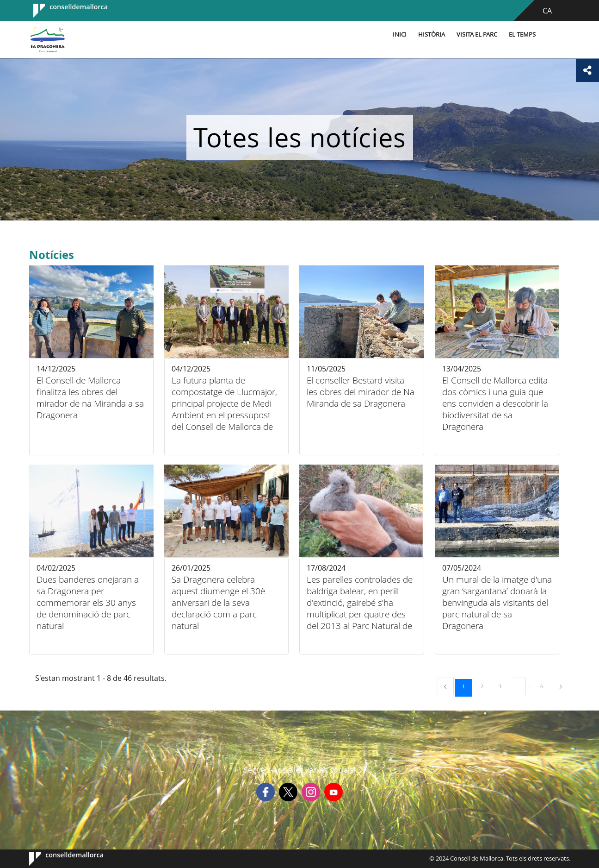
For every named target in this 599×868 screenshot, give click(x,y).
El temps (522, 34)
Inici (400, 34)
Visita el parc (477, 34)
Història (431, 34)
